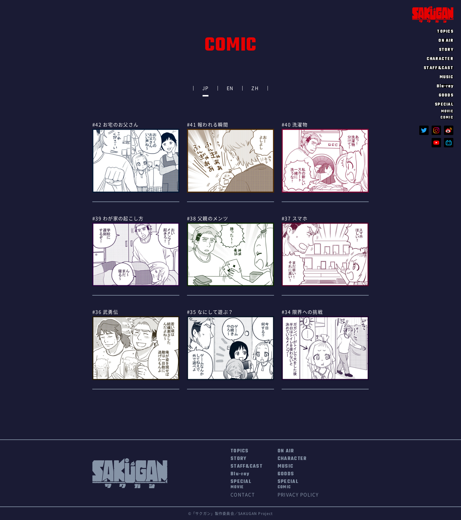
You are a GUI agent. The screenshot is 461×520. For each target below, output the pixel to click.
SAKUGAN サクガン (432, 14)
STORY (446, 49)
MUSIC (446, 77)
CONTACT (242, 494)
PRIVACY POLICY (298, 494)
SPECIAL (240, 484)
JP (205, 88)
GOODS (446, 95)
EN (230, 88)
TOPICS (445, 31)
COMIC (446, 117)
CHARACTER (440, 58)
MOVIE (447, 111)
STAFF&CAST (438, 67)
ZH (255, 88)
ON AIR (445, 40)
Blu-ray (445, 86)
